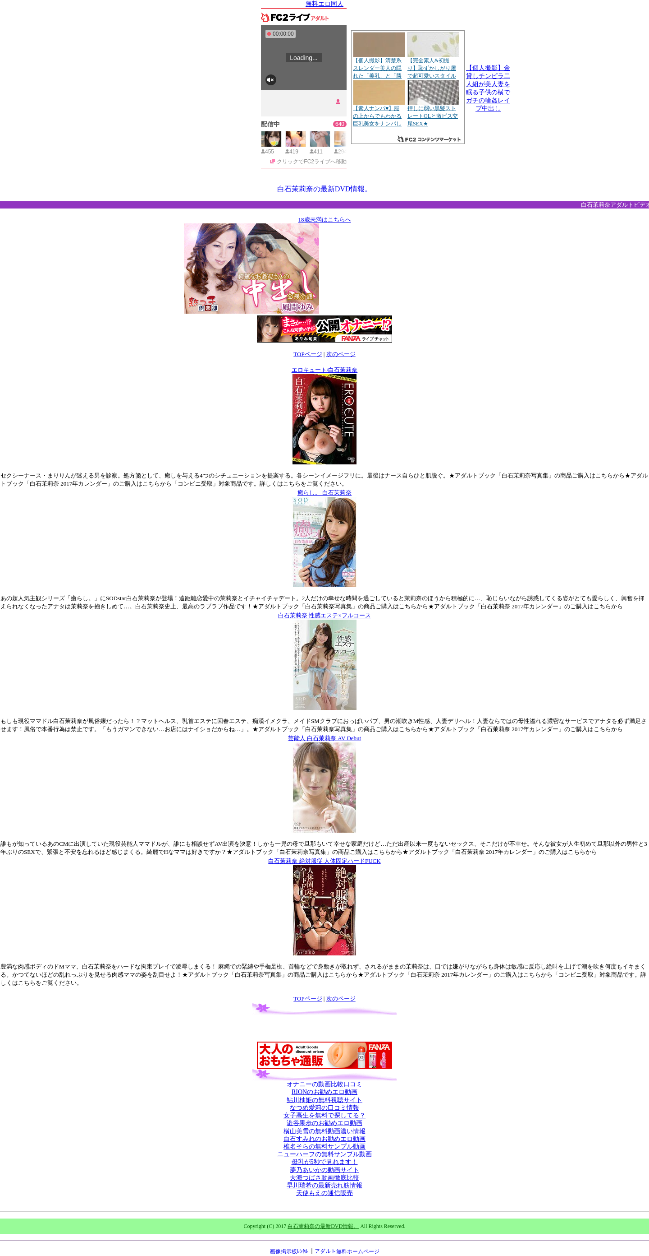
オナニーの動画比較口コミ (324, 1084)
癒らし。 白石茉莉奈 (324, 492)
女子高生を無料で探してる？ (324, 1115)
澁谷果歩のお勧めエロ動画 (324, 1123)
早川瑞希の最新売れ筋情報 (324, 1185)
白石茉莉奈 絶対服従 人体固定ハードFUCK (324, 860)
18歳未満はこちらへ (324, 219)
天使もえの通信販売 (324, 1193)
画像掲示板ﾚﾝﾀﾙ (289, 1251)
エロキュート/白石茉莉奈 (325, 369)
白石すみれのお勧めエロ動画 (324, 1138)
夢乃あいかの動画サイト (324, 1170)
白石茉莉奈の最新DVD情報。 (324, 189)
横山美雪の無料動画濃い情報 (324, 1131)
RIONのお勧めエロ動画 (324, 1092)
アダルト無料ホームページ (347, 1251)
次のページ (341, 354)
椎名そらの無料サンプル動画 (324, 1146)
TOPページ (307, 354)
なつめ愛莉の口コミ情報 (324, 1107)
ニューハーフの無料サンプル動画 (324, 1154)
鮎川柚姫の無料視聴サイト (324, 1100)
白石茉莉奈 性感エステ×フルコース (324, 615)
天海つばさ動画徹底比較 (324, 1177)
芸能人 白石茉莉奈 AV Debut (324, 738)
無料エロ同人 (324, 3)
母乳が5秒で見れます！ (325, 1162)
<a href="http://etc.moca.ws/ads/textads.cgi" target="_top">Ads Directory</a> (393, 300)
